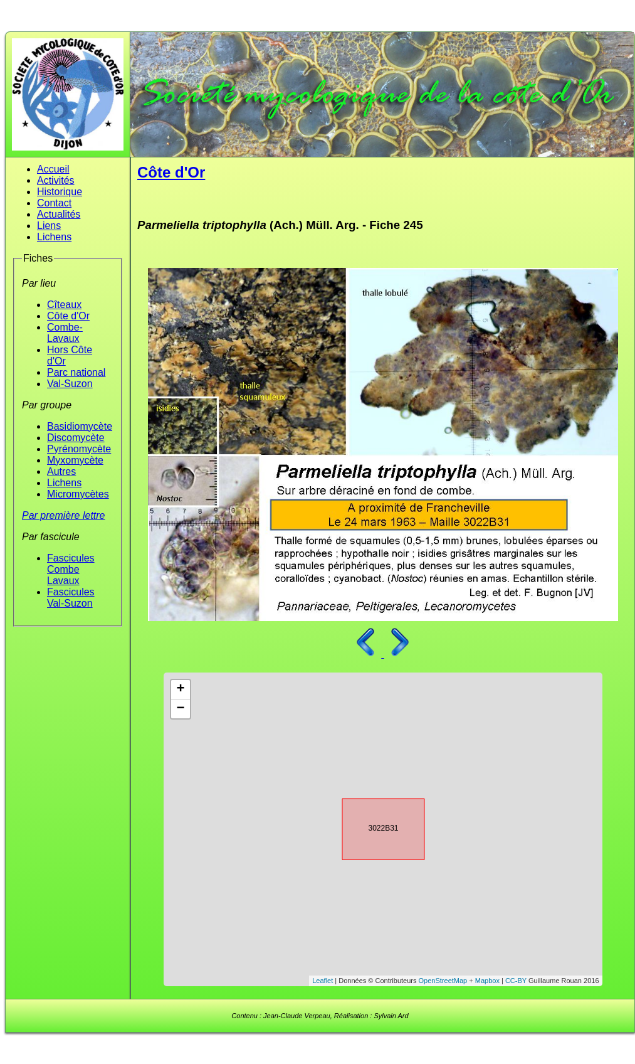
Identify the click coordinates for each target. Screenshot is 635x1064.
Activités (56, 180)
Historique (59, 191)
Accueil (53, 169)
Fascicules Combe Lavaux (71, 569)
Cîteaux (64, 304)
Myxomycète (75, 460)
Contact (54, 203)
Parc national (76, 372)
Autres (61, 471)
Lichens (54, 236)
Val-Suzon (70, 383)
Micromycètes (78, 494)
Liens (49, 225)
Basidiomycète (79, 426)
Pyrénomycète (79, 449)
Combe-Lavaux (65, 333)
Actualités (58, 214)
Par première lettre (63, 515)
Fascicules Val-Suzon (71, 598)
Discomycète (76, 437)
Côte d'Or (68, 316)
